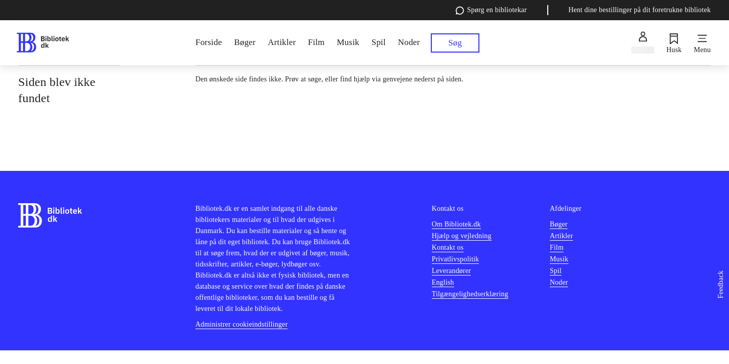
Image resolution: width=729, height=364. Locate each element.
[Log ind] (642, 43)
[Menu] (702, 43)
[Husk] (673, 43)
